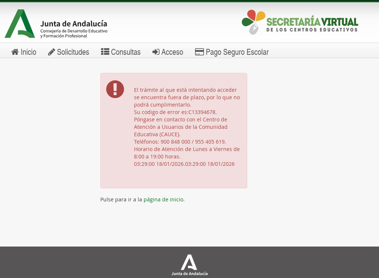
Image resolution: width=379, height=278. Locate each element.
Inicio (23, 51)
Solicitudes (68, 51)
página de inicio (163, 199)
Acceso (167, 51)
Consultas (121, 51)
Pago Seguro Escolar (232, 51)
